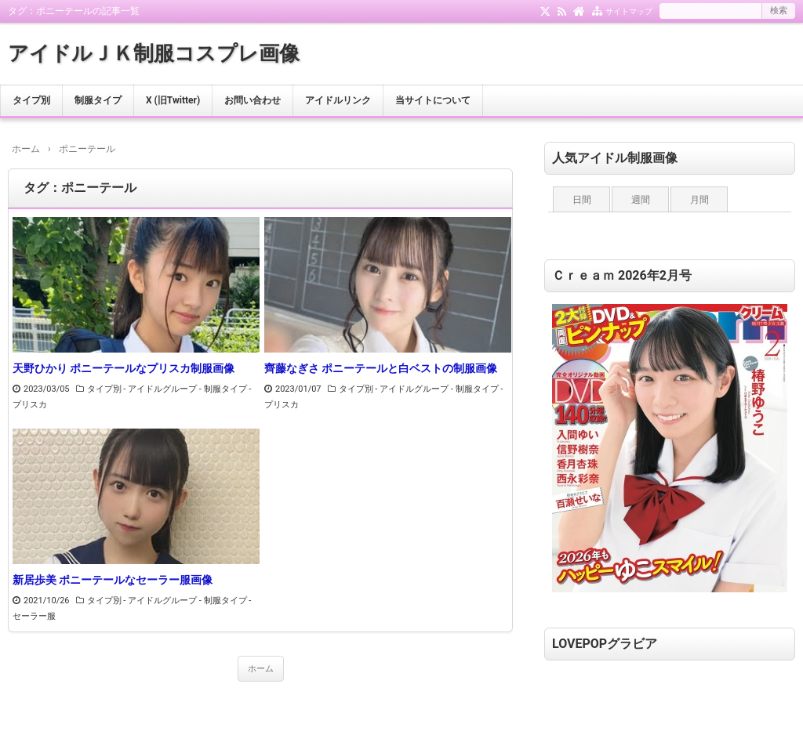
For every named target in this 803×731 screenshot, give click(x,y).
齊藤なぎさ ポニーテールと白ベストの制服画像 (380, 368)
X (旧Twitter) (173, 100)
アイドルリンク (338, 100)
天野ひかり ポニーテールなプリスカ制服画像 (123, 368)
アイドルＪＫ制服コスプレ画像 (154, 53)
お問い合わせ (252, 100)
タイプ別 (31, 100)
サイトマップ (628, 11)
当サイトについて (433, 100)
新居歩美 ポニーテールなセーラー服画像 (113, 580)
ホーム (261, 669)
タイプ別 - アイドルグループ (142, 389)
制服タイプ (98, 100)
